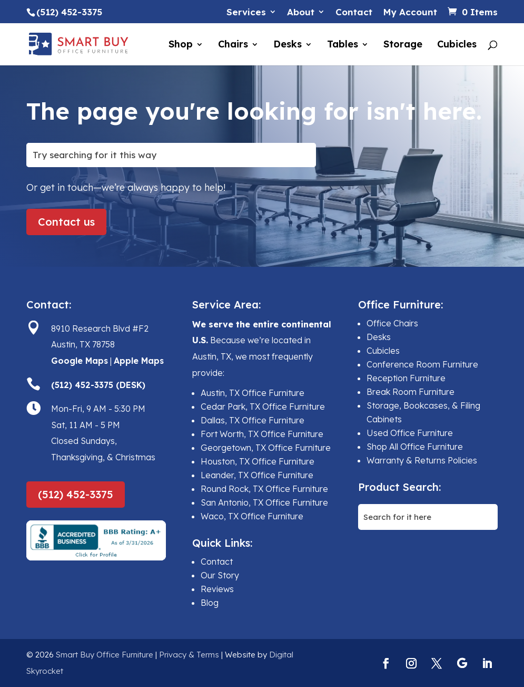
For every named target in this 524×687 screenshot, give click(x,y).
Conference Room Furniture (422, 364)
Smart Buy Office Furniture (104, 655)
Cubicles (457, 45)
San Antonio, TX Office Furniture (264, 502)
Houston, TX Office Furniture (257, 461)
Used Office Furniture (410, 433)
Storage (402, 45)
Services (246, 12)
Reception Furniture (406, 378)
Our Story (220, 575)
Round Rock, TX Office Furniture (264, 488)
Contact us (66, 221)
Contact (353, 12)
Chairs (233, 45)
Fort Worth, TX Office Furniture (262, 434)
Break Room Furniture (410, 391)
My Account (410, 12)
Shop (181, 45)
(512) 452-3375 (75, 494)
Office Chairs (392, 323)
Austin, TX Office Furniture (252, 393)
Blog (210, 602)
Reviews (217, 589)
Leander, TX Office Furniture (257, 475)
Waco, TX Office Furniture (252, 516)
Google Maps (79, 360)
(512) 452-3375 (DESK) (98, 385)
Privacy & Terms (189, 655)
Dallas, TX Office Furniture (252, 420)
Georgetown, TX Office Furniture (266, 447)
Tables (342, 45)
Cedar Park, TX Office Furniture (263, 406)
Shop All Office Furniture (415, 446)
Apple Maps (139, 360)
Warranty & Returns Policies (422, 460)
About (300, 12)
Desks (287, 45)
